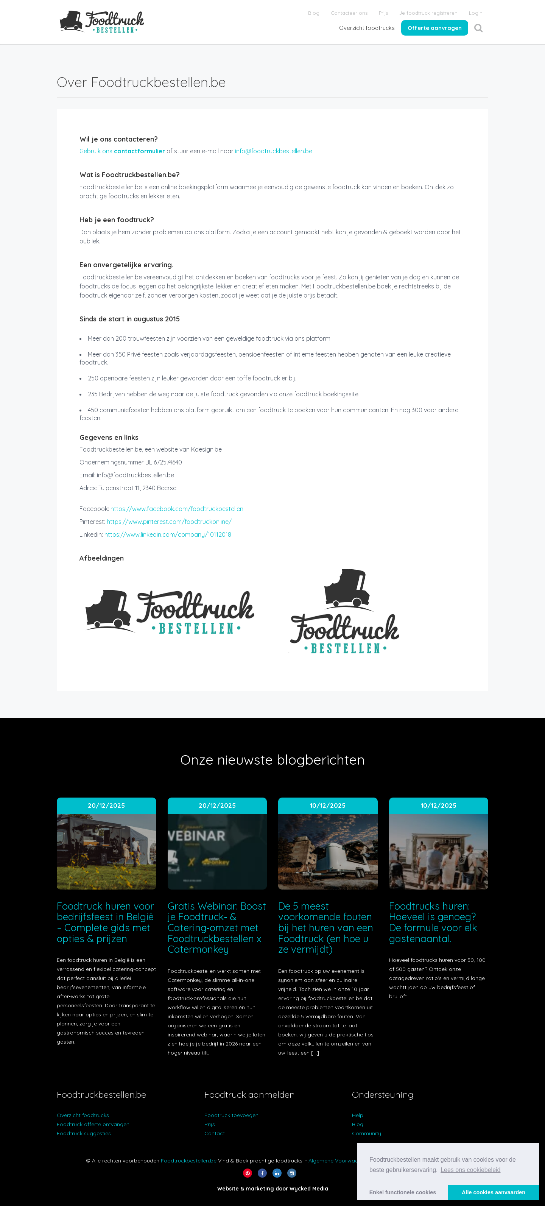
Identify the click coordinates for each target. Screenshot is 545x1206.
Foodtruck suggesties (84, 1133)
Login (476, 13)
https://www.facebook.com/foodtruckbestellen (177, 509)
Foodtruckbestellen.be (188, 1160)
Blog (313, 13)
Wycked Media (309, 1188)
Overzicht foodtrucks (367, 27)
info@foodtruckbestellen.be (273, 151)
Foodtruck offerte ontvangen (93, 1124)
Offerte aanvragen (435, 27)
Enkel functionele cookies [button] (402, 1192)
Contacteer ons (349, 13)
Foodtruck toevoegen (231, 1115)
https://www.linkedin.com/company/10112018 (167, 534)
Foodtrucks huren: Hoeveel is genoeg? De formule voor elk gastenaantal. (433, 922)
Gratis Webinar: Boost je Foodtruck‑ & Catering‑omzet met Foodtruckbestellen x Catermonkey (217, 927)
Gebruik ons (122, 151)
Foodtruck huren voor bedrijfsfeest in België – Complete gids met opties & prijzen (106, 922)
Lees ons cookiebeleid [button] (470, 1170)
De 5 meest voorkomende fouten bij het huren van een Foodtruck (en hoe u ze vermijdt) (325, 927)
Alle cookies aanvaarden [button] (493, 1192)
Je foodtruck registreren (428, 13)
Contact (214, 1133)
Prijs (383, 13)
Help (357, 1115)
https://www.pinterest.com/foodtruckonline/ (169, 521)
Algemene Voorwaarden (339, 1160)
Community (366, 1133)
